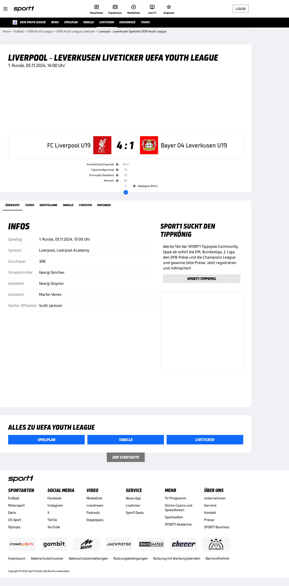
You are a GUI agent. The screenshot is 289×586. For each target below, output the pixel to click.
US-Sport (14, 520)
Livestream (94, 505)
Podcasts (93, 512)
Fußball (13, 498)
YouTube (53, 527)
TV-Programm (175, 498)
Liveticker (133, 505)
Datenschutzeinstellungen (88, 558)
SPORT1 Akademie (178, 524)
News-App (133, 498)
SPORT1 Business (216, 527)
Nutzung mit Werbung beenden (176, 558)
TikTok (52, 520)
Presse (209, 520)
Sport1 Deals (135, 512)
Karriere (210, 505)
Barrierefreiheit (217, 558)
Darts (12, 512)
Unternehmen (215, 498)
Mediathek (94, 498)
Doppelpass (94, 520)
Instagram (55, 505)
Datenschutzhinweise (47, 558)
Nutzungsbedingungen (131, 558)
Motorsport (16, 505)
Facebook (54, 498)
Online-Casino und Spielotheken (178, 507)
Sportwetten (174, 517)
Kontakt (210, 512)
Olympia (14, 527)
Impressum (17, 558)
